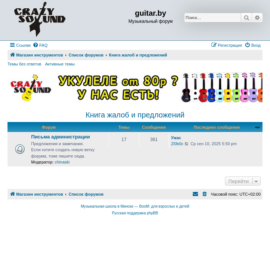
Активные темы (60, 64)
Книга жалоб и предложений (135, 115)
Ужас (176, 137)
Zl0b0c (177, 143)
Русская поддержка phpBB (135, 213)
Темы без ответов (24, 64)
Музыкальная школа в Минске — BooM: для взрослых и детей (135, 206)
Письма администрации (60, 137)
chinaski (62, 162)
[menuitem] (40, 45)
